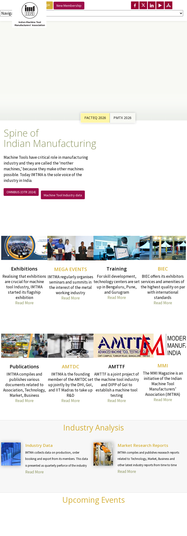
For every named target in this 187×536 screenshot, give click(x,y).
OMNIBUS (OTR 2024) (21, 192)
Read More (24, 302)
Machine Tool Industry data (63, 195)
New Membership (68, 5)
